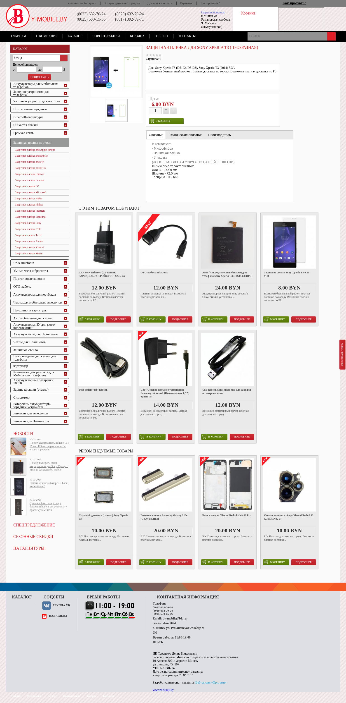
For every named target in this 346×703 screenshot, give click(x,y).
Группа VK (61, 605)
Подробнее (118, 319)
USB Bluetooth (23, 263)
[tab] (156, 135)
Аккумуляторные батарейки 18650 (33, 381)
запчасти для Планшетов (31, 421)
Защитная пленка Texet (28, 235)
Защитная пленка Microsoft (30, 192)
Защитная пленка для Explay (31, 155)
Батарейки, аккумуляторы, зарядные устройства (32, 405)
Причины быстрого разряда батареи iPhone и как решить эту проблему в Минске (48, 507)
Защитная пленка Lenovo (29, 180)
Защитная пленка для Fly (29, 161)
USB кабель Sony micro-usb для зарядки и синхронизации (226, 391)
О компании (47, 36)
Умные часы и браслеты (30, 271)
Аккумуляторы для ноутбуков (34, 294)
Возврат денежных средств (122, 3)
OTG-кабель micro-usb (154, 272)
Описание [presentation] (156, 135)
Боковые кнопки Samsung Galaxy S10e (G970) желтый (163, 517)
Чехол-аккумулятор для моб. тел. (37, 101)
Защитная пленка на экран (32, 142)
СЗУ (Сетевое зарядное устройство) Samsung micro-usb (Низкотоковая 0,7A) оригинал (164, 393)
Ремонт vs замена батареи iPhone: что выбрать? (49, 484)
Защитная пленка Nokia (28, 198)
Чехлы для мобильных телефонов (37, 302)
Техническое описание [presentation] (185, 135)
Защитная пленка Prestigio (30, 210)
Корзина (137, 36)
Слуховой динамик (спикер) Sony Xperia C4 (103, 517)
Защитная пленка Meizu (28, 253)
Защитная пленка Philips (29, 204)
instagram (58, 615)
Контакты (187, 36)
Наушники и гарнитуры (30, 310)
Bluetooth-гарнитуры (28, 117)
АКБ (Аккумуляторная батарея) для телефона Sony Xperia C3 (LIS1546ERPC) (227, 274)
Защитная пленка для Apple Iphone (35, 149)
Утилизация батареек (81, 3)
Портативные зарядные (30, 109)
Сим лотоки (21, 397)
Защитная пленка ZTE (28, 229)
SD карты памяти (25, 125)
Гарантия (186, 3)
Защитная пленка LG (27, 186)
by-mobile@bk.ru (175, 618)
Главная (18, 36)
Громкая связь (23, 133)
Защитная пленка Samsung (30, 216)
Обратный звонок (213, 12)
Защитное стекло (25, 350)
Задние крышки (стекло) (31, 389)
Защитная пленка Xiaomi (29, 247)
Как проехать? (210, 3)
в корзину (160, 121)
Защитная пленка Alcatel (29, 241)
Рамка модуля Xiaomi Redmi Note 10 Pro (226, 515)
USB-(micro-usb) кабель (93, 389)
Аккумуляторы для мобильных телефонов (35, 85)
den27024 (169, 623)
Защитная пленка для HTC (30, 168)
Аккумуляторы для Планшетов (35, 334)
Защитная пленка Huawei (29, 174)
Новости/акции (106, 36)
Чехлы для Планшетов (29, 342)
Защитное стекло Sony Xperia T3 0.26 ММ (286, 274)
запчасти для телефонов (30, 413)
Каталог (75, 36)
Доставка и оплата (159, 3)
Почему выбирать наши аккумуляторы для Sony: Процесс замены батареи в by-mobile (49, 466)
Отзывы (161, 36)
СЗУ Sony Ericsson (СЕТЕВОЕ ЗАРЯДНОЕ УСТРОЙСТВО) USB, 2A (102, 274)
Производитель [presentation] (219, 135)
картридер (20, 366)
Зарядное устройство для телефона (31, 93)
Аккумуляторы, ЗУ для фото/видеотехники (34, 326)
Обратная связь (342, 354)
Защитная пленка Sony (28, 223)
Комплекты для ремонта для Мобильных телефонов (33, 373)
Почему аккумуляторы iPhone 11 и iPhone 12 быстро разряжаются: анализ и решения (49, 446)
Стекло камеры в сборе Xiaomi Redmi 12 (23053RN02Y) (288, 517)
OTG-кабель (22, 286)
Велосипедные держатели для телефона (34, 357)
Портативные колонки (29, 278)
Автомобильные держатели (33, 318)
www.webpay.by (163, 689)
